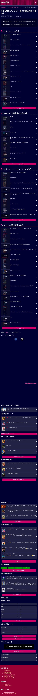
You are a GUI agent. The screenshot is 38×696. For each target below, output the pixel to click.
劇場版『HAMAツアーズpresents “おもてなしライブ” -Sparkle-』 (22, 138)
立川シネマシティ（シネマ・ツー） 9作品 (16, 169)
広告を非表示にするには (30, 383)
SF (1, 629)
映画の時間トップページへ (7, 660)
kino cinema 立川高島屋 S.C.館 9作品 (14, 113)
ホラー (21, 632)
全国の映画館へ (18, 620)
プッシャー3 (13, 132)
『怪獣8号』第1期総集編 (16, 306)
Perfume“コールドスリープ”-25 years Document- (21, 188)
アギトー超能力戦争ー (15, 34)
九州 (2, 617)
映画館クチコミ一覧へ (18, 636)
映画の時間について (18, 651)
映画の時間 (3, 7)
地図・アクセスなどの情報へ (18, 108)
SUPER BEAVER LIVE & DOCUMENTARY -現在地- (21, 285)
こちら (6, 332)
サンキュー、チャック (15, 76)
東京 (2, 604)
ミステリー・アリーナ (15, 65)
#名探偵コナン (18, 567)
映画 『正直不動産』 (15, 39)
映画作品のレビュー (8, 676)
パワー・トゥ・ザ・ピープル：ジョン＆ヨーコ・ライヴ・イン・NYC (22, 194)
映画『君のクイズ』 (14, 55)
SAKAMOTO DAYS (14, 50)
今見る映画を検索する (12, 7)
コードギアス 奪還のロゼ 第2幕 (17, 209)
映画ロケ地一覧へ (18, 638)
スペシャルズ (13, 158)
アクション (3, 627)
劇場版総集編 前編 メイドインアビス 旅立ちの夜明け (22, 214)
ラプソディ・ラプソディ (16, 91)
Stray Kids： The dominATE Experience (19, 142)
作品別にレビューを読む (9, 677)
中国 (2, 614)
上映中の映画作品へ (5, 654)
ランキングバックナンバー (10, 693)
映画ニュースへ (18, 521)
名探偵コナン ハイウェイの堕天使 (18, 172)
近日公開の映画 (7, 673)
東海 (20, 606)
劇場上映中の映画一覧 (18, 456)
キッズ (21, 629)
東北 (20, 609)
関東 (20, 604)
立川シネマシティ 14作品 (10, 31)
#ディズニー (25, 567)
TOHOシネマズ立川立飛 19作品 (12, 225)
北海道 (2, 609)
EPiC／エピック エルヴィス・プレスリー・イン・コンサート (23, 122)
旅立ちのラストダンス (15, 97)
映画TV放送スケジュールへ (19, 594)
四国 (20, 614)
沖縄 (20, 617)
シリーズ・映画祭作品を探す (18, 570)
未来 (11, 86)
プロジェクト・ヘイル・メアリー (18, 153)
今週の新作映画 (7, 672)
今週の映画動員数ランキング (7, 433)
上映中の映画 (7, 670)
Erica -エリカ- (13, 147)
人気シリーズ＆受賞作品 (9, 675)
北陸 (20, 611)
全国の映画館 (7, 684)
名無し (11, 127)
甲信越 (2, 611)
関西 (2, 606)
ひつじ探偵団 (13, 177)
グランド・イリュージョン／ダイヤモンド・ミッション (23, 71)
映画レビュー (18, 561)
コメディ (3, 632)
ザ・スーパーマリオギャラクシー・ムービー (20, 45)
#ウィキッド (10, 567)
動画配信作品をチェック (18, 479)
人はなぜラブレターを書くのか (17, 102)
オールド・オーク (14, 203)
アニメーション (23, 627)
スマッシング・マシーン (16, 81)
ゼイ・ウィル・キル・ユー (16, 322)
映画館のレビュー (8, 685)
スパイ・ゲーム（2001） (16, 254)
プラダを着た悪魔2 (14, 60)
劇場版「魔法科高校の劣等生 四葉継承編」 (20, 244)
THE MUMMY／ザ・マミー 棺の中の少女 (19, 296)
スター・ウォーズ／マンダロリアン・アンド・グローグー (23, 183)
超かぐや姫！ (13, 198)
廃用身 (11, 116)
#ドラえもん (3, 567)
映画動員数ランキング (9, 692)
